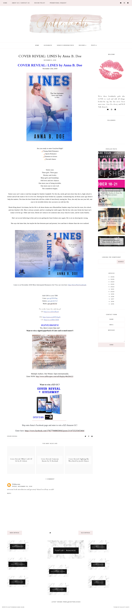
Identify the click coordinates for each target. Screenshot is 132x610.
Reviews (82, 45)
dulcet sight (124, 607)
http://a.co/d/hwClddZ (51, 320)
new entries (14, 533)
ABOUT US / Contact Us (21, 3)
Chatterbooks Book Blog (15, 607)
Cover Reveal (12, 436)
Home (5, 3)
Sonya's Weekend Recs (65, 45)
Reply (9, 493)
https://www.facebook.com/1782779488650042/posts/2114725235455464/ (55, 431)
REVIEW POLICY (39, 3)
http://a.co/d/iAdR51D (51, 312)
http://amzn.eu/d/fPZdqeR (52, 317)
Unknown (16, 484)
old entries (85, 533)
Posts (93, 45)
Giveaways (48, 45)
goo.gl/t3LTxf (52, 303)
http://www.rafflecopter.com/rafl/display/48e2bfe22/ (54, 376)
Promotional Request (58, 3)
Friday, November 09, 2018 (22, 486)
